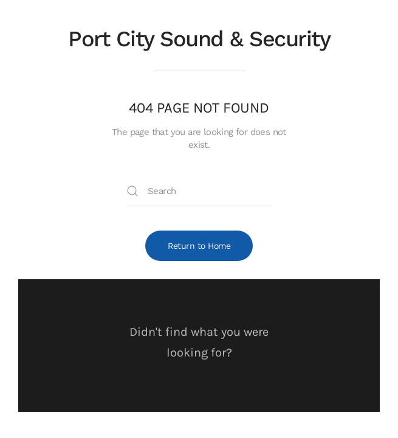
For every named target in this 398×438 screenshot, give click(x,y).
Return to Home (199, 246)
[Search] (199, 191)
